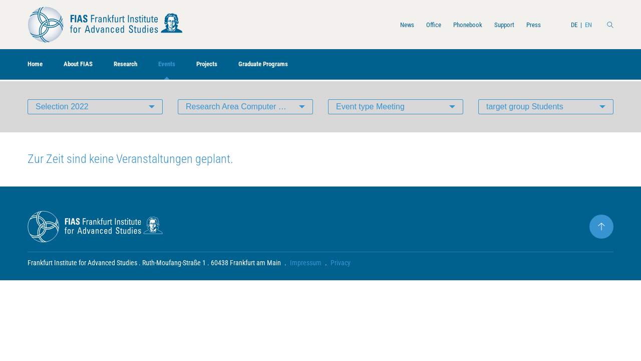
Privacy (341, 264)
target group (524, 107)
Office (410, 24)
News (380, 24)
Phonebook (450, 24)
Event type (370, 107)
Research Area (249, 107)
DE (569, 24)
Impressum (306, 264)
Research (141, 65)
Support (492, 24)
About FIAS (86, 65)
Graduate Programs (298, 65)
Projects (232, 65)
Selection (62, 107)
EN (585, 24)
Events (187, 65)
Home (37, 65)
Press (526, 24)
